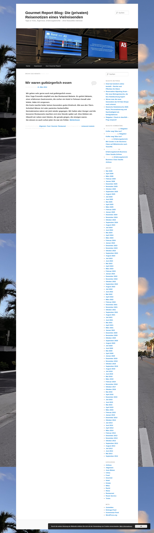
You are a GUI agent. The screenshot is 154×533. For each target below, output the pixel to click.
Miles (108, 486)
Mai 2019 (109, 376)
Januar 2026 (110, 181)
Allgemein (42, 126)
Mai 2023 (109, 263)
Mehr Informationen (126, 526)
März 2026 (109, 176)
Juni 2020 (109, 348)
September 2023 (112, 253)
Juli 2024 (109, 227)
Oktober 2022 (111, 281)
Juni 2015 (109, 402)
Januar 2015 (110, 415)
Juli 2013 (109, 448)
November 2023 (112, 248)
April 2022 (109, 297)
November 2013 (112, 438)
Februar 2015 (111, 412)
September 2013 (112, 443)
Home (28, 66)
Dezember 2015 (111, 397)
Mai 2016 (109, 392)
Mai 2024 (109, 233)
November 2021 (112, 307)
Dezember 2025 (111, 184)
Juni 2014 (109, 425)
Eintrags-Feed (111, 510)
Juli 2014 (109, 423)
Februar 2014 (111, 433)
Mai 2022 (109, 294)
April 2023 (109, 266)
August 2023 (110, 256)
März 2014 (109, 430)
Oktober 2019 (111, 364)
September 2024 (112, 222)
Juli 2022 (109, 289)
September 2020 (112, 341)
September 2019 (112, 366)
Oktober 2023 (111, 251)
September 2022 (112, 284)
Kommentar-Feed (112, 512)
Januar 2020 (110, 356)
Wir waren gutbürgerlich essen (48, 82)
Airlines (109, 465)
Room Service (111, 496)
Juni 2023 (109, 261)
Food (48, 126)
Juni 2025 (109, 199)
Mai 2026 (109, 171)
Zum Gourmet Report (53, 66)
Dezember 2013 (111, 435)
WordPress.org (111, 515)
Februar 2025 (111, 209)
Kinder (108, 483)
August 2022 (110, 287)
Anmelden (110, 507)
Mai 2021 (109, 323)
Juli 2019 (109, 371)
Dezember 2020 (111, 333)
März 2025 (109, 207)
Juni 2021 (109, 320)
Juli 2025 (109, 197)
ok (141, 526)
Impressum (38, 66)
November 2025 (112, 186)
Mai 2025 (109, 202)
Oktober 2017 (111, 387)
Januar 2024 (110, 243)
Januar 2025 (110, 212)
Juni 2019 (109, 374)
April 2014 (109, 428)
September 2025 (112, 191)
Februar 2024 (111, 240)
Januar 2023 (110, 274)
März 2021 (109, 328)
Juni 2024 (109, 230)
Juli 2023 (109, 258)
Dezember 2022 (111, 276)
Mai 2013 (109, 453)
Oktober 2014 (111, 420)
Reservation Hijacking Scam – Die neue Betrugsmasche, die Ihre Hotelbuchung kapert (117, 94)
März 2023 (109, 269)
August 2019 (110, 369)
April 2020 (109, 353)
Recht (108, 488)
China (108, 473)
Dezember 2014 (111, 417)
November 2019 (112, 361)
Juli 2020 (109, 346)
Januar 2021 (110, 330)
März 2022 (109, 299)
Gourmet (54, 126)
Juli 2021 (109, 317)
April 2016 (109, 394)
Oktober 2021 (111, 310)
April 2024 (109, 235)
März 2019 (109, 379)
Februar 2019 (111, 382)
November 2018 (112, 384)
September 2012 (112, 456)
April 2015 (109, 407)
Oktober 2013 (111, 441)
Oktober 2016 (111, 389)
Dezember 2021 (111, 305)
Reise (108, 491)
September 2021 (112, 312)
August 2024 (110, 225)
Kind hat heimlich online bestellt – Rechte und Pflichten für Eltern (115, 86)
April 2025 (109, 204)
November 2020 (112, 335)
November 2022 (112, 279)
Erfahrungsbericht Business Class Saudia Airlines (117, 159)
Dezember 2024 (111, 215)
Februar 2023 (111, 271)
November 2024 (112, 217)
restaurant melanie (87, 126)
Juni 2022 (109, 292)
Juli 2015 (109, 399)
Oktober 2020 (111, 338)
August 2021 (110, 315)
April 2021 (109, 325)
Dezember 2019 (111, 358)
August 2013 (110, 446)
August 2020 (110, 343)
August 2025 (110, 194)
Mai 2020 (109, 351)
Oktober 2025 (111, 189)
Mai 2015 (109, 405)
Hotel (108, 480)
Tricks (108, 498)
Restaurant (62, 126)
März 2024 (109, 238)
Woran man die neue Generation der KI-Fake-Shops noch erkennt (117, 101)
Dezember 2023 (111, 245)
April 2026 (109, 173)
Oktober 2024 (111, 220)
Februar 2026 (111, 179)
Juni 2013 (109, 451)
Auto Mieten (110, 470)
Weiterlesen (76, 120)
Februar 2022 (111, 302)
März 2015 (109, 410)
